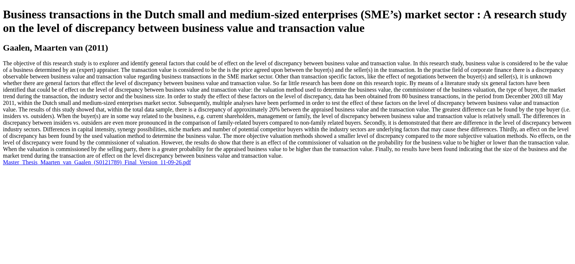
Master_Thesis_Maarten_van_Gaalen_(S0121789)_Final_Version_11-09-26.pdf (97, 162)
